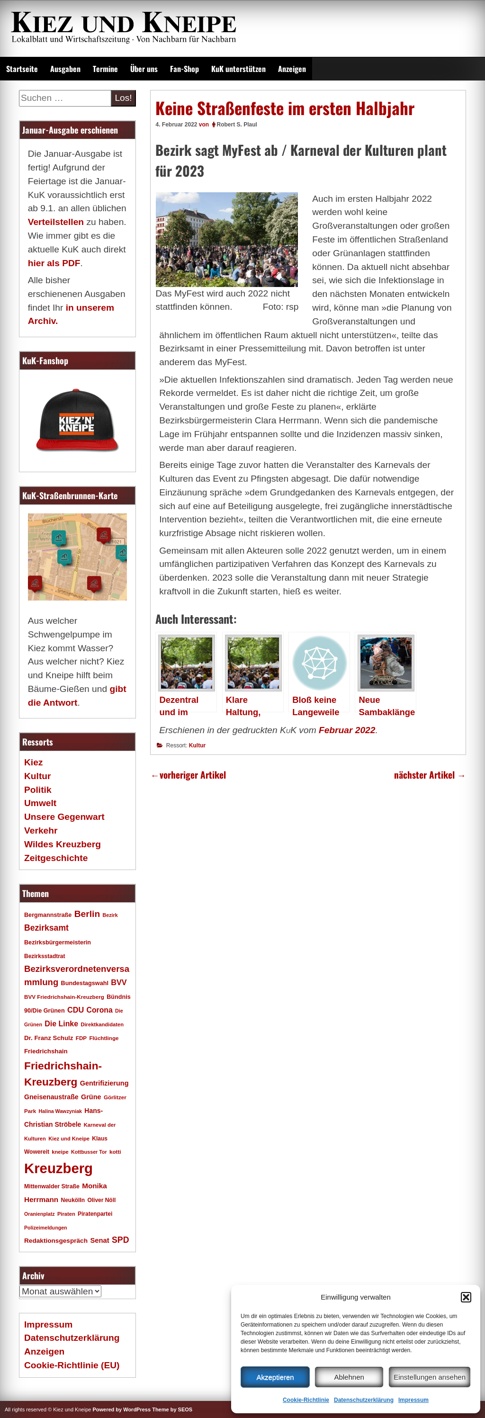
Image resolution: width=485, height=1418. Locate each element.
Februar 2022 (347, 730)
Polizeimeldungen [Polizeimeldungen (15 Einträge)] (45, 1227)
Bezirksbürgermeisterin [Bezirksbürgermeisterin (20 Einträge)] (57, 942)
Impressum (413, 1400)
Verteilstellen (56, 222)
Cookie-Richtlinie (306, 1400)
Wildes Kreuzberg (62, 844)
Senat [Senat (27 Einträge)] (99, 1240)
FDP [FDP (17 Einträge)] (81, 1038)
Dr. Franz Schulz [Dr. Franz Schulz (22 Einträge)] (48, 1037)
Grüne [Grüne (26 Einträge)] (91, 1097)
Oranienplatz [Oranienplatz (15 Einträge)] (39, 1214)
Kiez (33, 762)
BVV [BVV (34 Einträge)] (118, 982)
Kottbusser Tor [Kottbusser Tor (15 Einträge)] (89, 1152)
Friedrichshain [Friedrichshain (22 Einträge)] (46, 1051)
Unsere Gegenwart (64, 817)
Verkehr (40, 830)
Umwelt (40, 803)
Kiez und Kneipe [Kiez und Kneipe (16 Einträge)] (69, 1138)
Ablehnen (349, 1377)
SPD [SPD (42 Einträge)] (120, 1240)
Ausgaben (65, 68)
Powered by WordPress (121, 1409)
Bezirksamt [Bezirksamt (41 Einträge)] (46, 928)
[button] (466, 1297)
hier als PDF (54, 263)
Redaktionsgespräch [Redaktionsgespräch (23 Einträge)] (56, 1240)
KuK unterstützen (238, 68)
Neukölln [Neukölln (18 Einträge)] (73, 1200)
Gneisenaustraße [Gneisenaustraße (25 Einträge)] (51, 1097)
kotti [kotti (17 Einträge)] (115, 1152)
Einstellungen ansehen (430, 1377)
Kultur (197, 745)
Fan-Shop (184, 68)
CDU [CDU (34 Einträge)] (75, 1009)
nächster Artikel (430, 774)
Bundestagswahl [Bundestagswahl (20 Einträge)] (84, 983)
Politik (38, 790)
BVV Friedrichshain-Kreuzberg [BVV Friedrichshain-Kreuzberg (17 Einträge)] (64, 997)
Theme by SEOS (172, 1409)
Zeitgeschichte (56, 858)
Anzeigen (292, 68)
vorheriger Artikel (187, 774)
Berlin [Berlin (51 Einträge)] (87, 914)
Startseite (22, 68)
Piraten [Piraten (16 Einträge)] (66, 1214)
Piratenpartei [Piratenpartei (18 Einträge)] (95, 1214)
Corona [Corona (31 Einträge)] (100, 1010)
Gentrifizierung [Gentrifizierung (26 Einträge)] (104, 1083)
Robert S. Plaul (237, 124)
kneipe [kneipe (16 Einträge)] (60, 1152)
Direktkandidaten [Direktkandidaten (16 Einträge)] (102, 1024)
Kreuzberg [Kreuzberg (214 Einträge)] (58, 1168)
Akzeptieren (275, 1377)
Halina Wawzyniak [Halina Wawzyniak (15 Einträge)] (60, 1111)
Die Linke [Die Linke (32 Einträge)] (61, 1024)
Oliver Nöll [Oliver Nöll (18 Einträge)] (101, 1200)
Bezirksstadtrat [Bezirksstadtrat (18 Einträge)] (44, 956)
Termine (105, 68)
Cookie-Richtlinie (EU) (71, 1365)
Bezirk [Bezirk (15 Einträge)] (110, 915)
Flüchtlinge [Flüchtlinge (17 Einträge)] (103, 1038)
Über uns (144, 68)
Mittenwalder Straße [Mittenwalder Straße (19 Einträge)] (52, 1186)
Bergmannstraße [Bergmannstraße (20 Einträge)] (48, 915)
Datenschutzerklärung (364, 1400)
